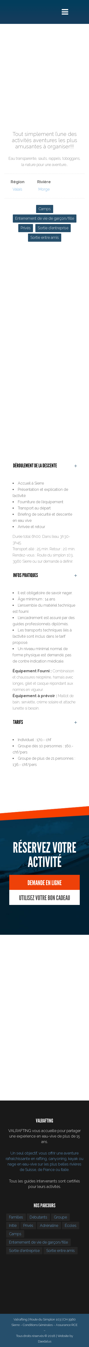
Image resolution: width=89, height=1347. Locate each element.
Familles (16, 1217)
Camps (44, 209)
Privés (26, 228)
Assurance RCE (67, 1325)
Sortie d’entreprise (53, 228)
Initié (13, 1225)
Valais (17, 189)
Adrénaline (49, 1225)
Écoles (70, 1225)
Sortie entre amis (44, 237)
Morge (44, 189)
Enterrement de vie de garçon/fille (44, 218)
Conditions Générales (38, 1325)
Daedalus (44, 1341)
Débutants (38, 1217)
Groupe (60, 1217)
